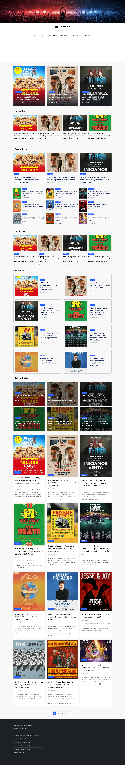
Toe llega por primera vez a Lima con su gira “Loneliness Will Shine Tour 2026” (29, 685)
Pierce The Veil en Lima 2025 (21, 745)
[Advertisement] (62, 50)
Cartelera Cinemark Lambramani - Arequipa (26, 735)
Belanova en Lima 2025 (20, 728)
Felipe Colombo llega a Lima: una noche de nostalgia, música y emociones (62, 617)
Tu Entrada (62, 27)
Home (35, 35)
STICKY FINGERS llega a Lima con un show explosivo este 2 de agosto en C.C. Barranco (99, 136)
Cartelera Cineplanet (19, 732)
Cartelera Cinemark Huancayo (22, 742)
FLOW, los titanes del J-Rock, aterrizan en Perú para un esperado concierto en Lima (27, 97)
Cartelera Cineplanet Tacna (21, 756)
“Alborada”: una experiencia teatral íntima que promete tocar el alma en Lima (98, 218)
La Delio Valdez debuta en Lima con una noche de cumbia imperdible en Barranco (66, 218)
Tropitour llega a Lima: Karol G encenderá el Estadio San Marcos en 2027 (32, 206)
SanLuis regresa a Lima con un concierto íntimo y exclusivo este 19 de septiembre (95, 97)
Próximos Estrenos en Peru (60, 35)
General (18, 91)
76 (66, 713)
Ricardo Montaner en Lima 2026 (22, 725)
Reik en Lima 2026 (18, 752)
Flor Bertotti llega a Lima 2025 (22, 749)
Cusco (44, 35)
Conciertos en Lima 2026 (82, 35)
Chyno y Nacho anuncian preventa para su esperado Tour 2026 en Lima (62, 97)
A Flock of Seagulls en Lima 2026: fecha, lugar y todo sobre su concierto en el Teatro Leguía (99, 193)
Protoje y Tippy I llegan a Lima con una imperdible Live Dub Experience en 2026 (66, 193)
